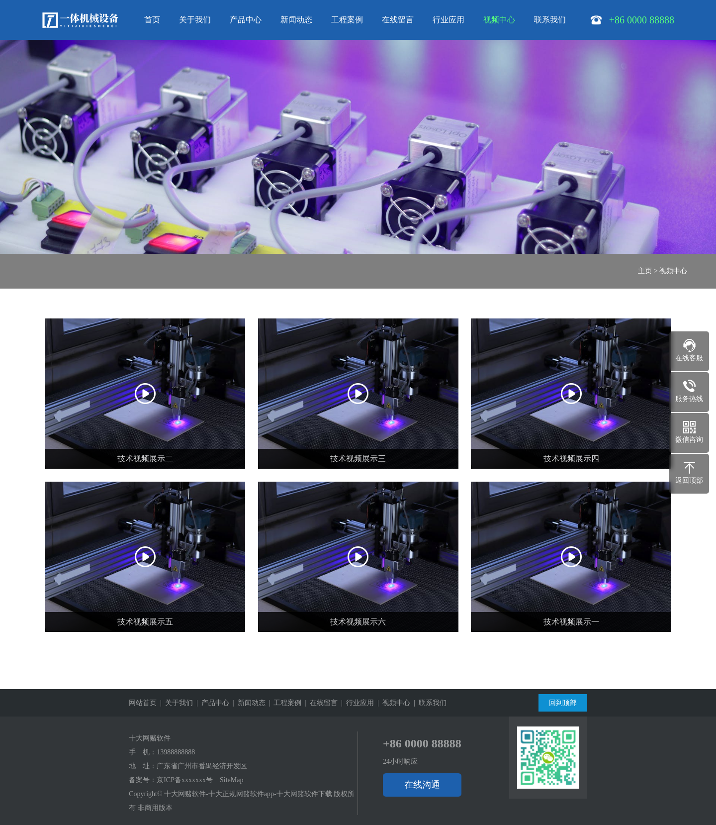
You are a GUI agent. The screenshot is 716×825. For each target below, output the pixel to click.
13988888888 (176, 752)
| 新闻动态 (247, 703)
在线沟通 (422, 785)
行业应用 (448, 19)
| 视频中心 (392, 703)
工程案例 (347, 19)
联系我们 (550, 19)
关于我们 (195, 19)
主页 (645, 271)
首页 (152, 19)
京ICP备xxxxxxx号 (185, 780)
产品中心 (246, 19)
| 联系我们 (428, 703)
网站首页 (143, 703)
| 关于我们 (175, 703)
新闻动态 (296, 19)
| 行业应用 (356, 703)
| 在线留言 (319, 703)
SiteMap (231, 780)
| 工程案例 (284, 703)
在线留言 (398, 19)
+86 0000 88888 (422, 743)
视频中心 (499, 19)
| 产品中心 (211, 703)
